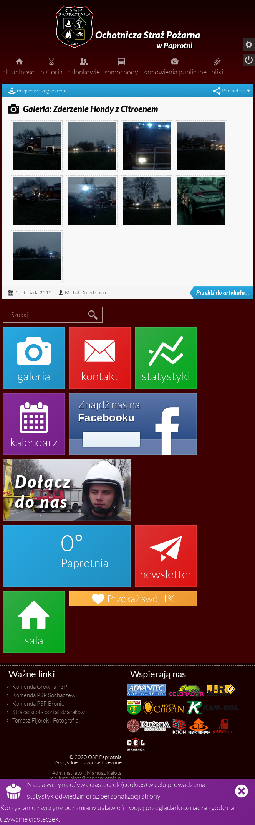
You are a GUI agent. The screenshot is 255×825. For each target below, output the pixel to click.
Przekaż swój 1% (133, 599)
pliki (217, 65)
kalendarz (34, 420)
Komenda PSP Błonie (38, 704)
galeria (34, 354)
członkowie (83, 65)
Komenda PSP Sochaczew (43, 695)
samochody (121, 65)
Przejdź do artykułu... (217, 292)
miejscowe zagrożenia (41, 91)
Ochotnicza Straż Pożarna (147, 40)
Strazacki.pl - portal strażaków (48, 712)
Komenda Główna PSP (39, 687)
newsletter (166, 552)
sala (34, 618)
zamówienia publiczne (175, 65)
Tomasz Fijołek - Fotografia (45, 721)
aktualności (19, 65)
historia (51, 65)
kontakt (100, 354)
